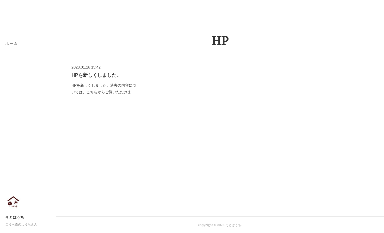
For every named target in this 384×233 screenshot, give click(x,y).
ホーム (11, 43)
